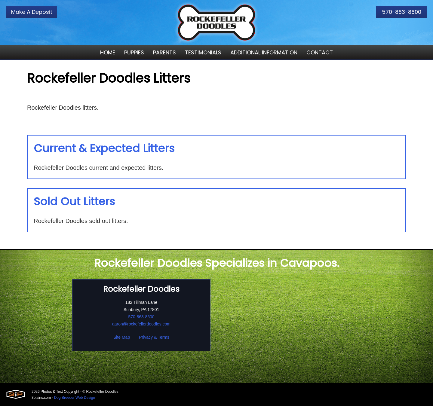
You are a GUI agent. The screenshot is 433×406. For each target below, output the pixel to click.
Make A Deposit (31, 12)
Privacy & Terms (154, 337)
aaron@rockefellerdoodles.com (141, 324)
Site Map (121, 337)
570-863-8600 (401, 12)
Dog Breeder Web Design (74, 397)
